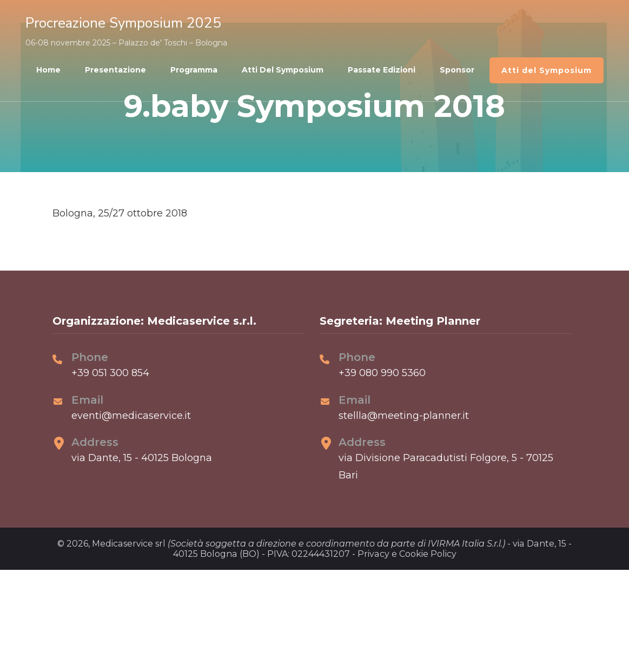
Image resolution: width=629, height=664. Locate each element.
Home (48, 70)
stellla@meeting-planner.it (404, 416)
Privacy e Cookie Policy (406, 554)
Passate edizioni (381, 70)
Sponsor (457, 70)
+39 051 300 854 (110, 373)
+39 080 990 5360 (382, 373)
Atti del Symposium (282, 70)
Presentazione (115, 70)
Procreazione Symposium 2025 (123, 23)
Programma (193, 70)
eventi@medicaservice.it (131, 416)
